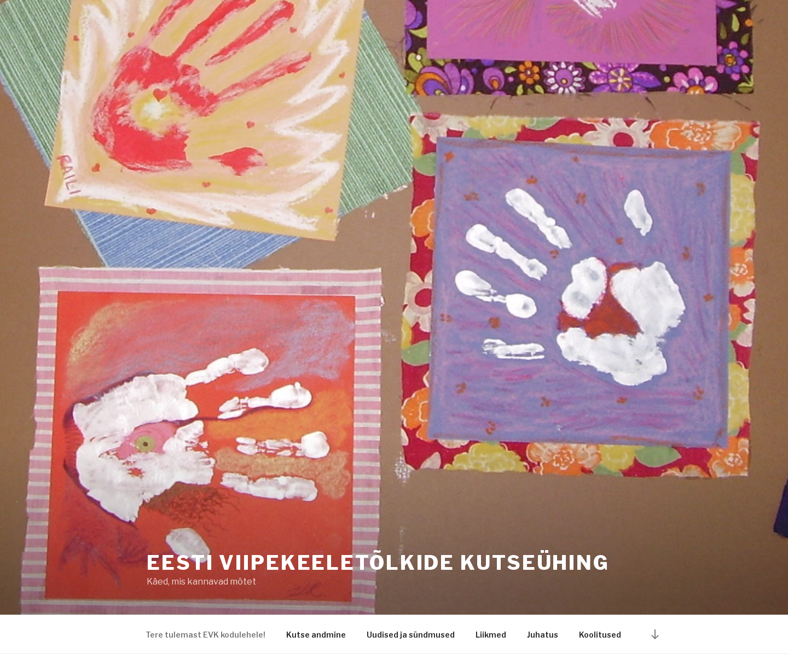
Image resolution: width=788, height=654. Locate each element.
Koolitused (600, 634)
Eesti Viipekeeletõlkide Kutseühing (378, 563)
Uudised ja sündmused (411, 634)
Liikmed (491, 634)
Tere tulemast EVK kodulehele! (205, 634)
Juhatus (542, 634)
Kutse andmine (316, 634)
